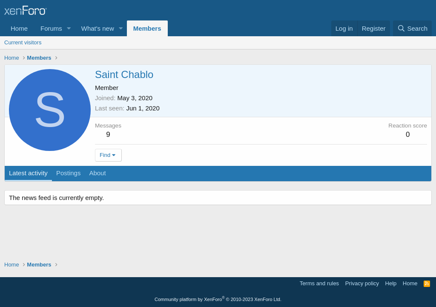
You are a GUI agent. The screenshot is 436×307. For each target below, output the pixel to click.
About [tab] (97, 173)
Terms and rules (319, 283)
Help (391, 283)
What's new (97, 28)
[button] (69, 28)
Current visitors (22, 42)
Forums (51, 28)
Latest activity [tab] (28, 173)
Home (19, 28)
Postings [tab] (68, 173)
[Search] (412, 28)
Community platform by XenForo (218, 299)
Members (147, 28)
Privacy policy (362, 283)
